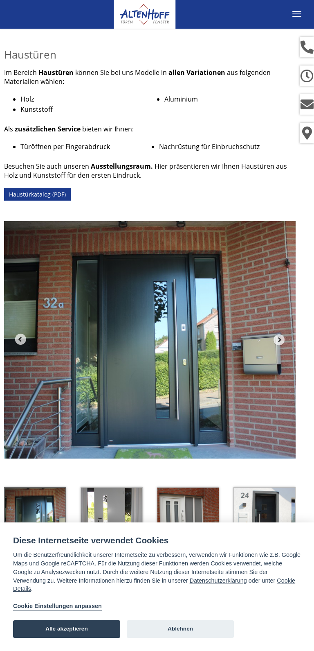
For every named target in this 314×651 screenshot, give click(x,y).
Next (279, 339)
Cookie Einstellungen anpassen (57, 606)
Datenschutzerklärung (218, 580)
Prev (20, 339)
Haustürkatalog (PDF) (37, 194)
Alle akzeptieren (66, 629)
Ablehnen (180, 629)
